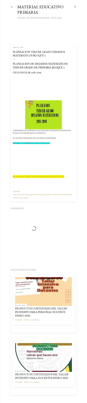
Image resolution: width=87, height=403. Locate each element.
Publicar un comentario (32, 320)
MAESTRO (49, 194)
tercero (26, 198)
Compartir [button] (16, 191)
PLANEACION (67, 194)
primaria (16, 198)
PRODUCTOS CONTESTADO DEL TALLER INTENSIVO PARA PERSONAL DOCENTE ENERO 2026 (41, 312)
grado (43, 194)
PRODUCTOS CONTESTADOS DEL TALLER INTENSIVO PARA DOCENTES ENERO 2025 (42, 376)
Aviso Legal (56, 18)
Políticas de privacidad (38, 18)
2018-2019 (21, 194)
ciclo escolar (29, 194)
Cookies (21, 18)
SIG (14, 143)
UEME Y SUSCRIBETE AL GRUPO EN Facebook (32, 143)
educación (37, 194)
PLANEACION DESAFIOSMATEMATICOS (38, 176)
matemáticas (57, 194)
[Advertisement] (41, 86)
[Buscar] (75, 6)
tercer (21, 198)
